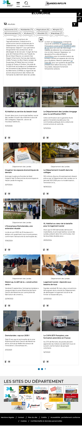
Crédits (44, 421)
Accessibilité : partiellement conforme (65, 421)
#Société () (43, 33)
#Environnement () (13, 33)
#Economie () (11, 30)
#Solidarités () (27, 30)
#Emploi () (57, 30)
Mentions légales (7, 421)
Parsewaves (57, 42)
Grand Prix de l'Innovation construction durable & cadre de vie (60, 46)
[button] (79, 14)
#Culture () (29, 33)
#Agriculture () (43, 30)
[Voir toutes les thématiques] (41, 40)
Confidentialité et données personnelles (46, 424)
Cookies (24, 424)
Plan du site (32, 421)
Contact (21, 421)
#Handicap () (57, 33)
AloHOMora (49, 56)
